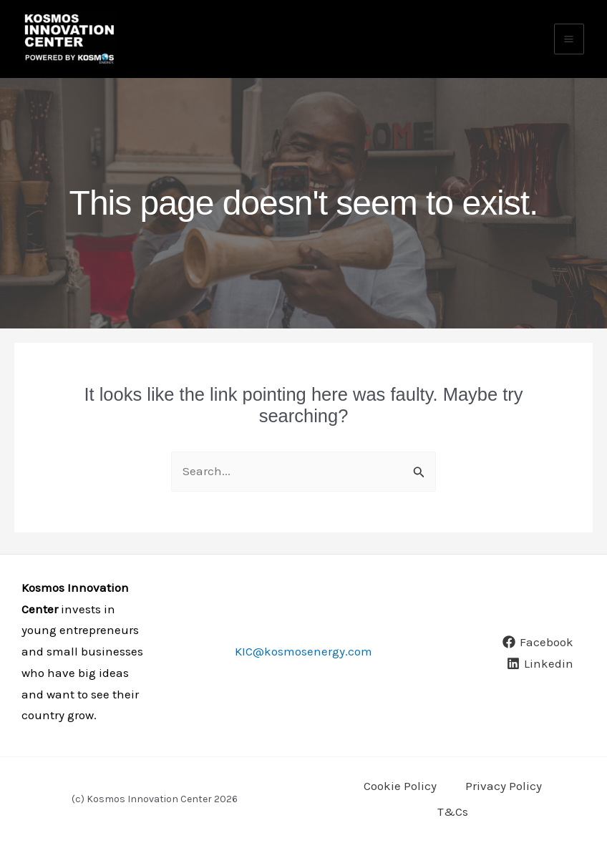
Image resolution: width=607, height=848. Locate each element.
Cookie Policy (400, 793)
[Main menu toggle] (569, 47)
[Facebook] (537, 651)
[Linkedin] (540, 673)
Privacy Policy (503, 793)
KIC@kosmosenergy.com (303, 661)
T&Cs (452, 813)
